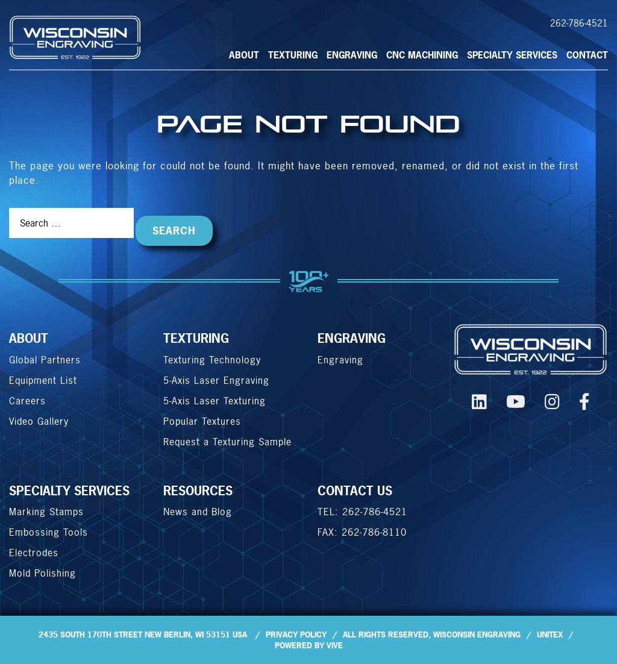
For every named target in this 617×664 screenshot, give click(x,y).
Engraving (352, 55)
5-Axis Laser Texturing (214, 400)
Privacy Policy (296, 634)
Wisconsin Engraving (477, 634)
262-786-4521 (579, 23)
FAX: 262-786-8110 (362, 532)
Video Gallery (39, 421)
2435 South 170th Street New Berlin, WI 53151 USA (143, 634)
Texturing (293, 55)
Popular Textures (202, 421)
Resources (198, 491)
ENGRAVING (352, 338)
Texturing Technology (212, 359)
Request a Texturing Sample (227, 441)
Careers (27, 400)
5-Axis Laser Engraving (216, 380)
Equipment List (43, 380)
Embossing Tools (48, 532)
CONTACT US (355, 491)
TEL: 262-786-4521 (362, 511)
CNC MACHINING (422, 55)
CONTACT (587, 55)
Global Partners (45, 359)
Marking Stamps (46, 511)
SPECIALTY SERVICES (512, 55)
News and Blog (197, 511)
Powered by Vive (309, 645)
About (244, 55)
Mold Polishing (42, 573)
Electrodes (33, 552)
